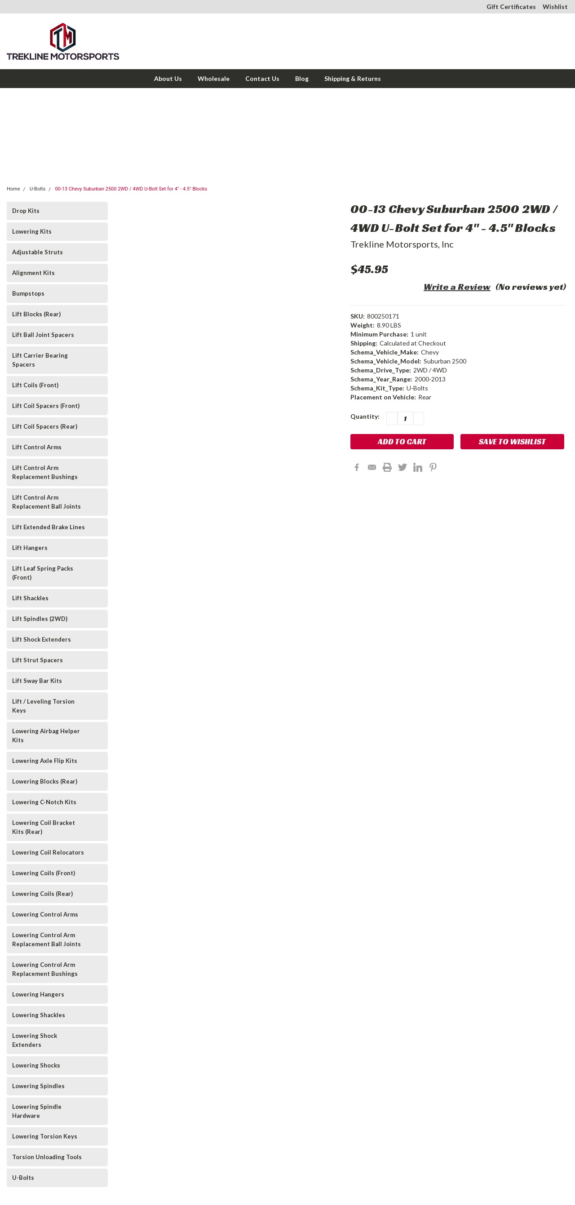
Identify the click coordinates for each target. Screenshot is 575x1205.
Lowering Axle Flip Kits (44, 760)
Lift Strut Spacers (37, 660)
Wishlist (555, 6)
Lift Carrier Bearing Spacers (40, 360)
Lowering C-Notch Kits (44, 802)
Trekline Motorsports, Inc (402, 244)
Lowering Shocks (36, 1065)
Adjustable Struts (37, 252)
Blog (302, 78)
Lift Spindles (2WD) (39, 618)
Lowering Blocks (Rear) (44, 781)
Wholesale (214, 78)
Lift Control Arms (37, 447)
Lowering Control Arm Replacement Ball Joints (46, 939)
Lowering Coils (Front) (43, 873)
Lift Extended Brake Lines (48, 527)
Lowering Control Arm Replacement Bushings (45, 969)
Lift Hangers (30, 547)
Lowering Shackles (38, 1015)
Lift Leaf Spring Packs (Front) (42, 573)
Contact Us (262, 78)
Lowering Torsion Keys (44, 1136)
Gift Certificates (511, 6)
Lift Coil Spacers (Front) (46, 405)
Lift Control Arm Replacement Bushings (45, 472)
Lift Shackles (30, 598)
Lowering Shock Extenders (34, 1040)
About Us (168, 78)
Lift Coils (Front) (35, 385)
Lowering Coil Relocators (48, 852)
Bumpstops (28, 293)
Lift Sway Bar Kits (37, 680)
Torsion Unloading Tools (47, 1157)
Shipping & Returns (352, 78)
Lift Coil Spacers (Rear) (44, 426)
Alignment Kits (33, 272)
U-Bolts (37, 189)
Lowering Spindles (38, 1086)
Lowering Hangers (38, 994)
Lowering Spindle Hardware (37, 1111)
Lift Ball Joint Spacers (43, 334)
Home (13, 189)
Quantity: (365, 416)
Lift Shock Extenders (41, 639)
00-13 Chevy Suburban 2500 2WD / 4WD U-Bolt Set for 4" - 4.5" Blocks (131, 189)
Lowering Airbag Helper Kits (46, 735)
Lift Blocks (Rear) (36, 314)
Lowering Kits (32, 231)
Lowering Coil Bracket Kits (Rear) (43, 827)
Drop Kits (26, 210)
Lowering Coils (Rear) (42, 893)
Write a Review (457, 286)
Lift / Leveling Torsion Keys (43, 706)
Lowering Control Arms (45, 914)
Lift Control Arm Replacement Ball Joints (46, 502)
